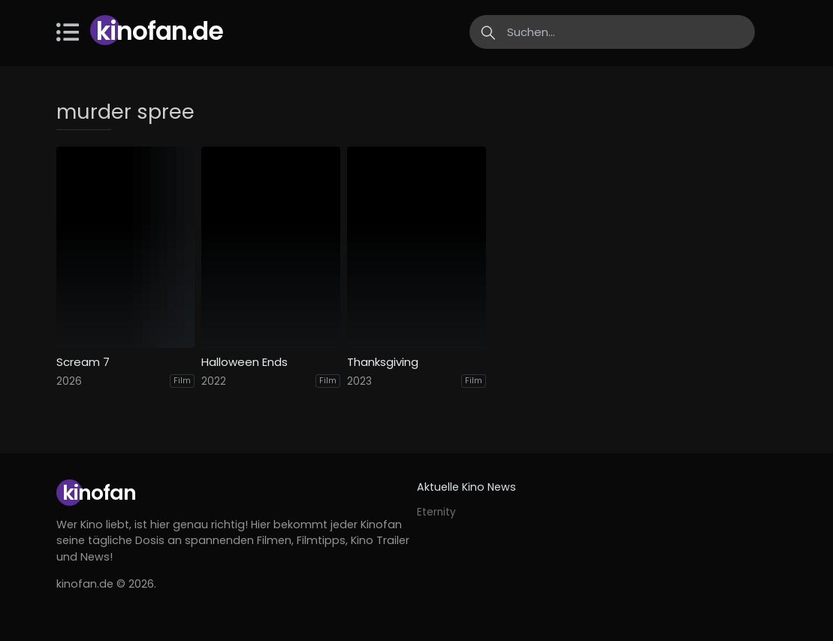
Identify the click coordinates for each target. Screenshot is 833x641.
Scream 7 (83, 362)
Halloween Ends (244, 362)
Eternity (436, 512)
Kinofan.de (159, 31)
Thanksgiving (382, 362)
